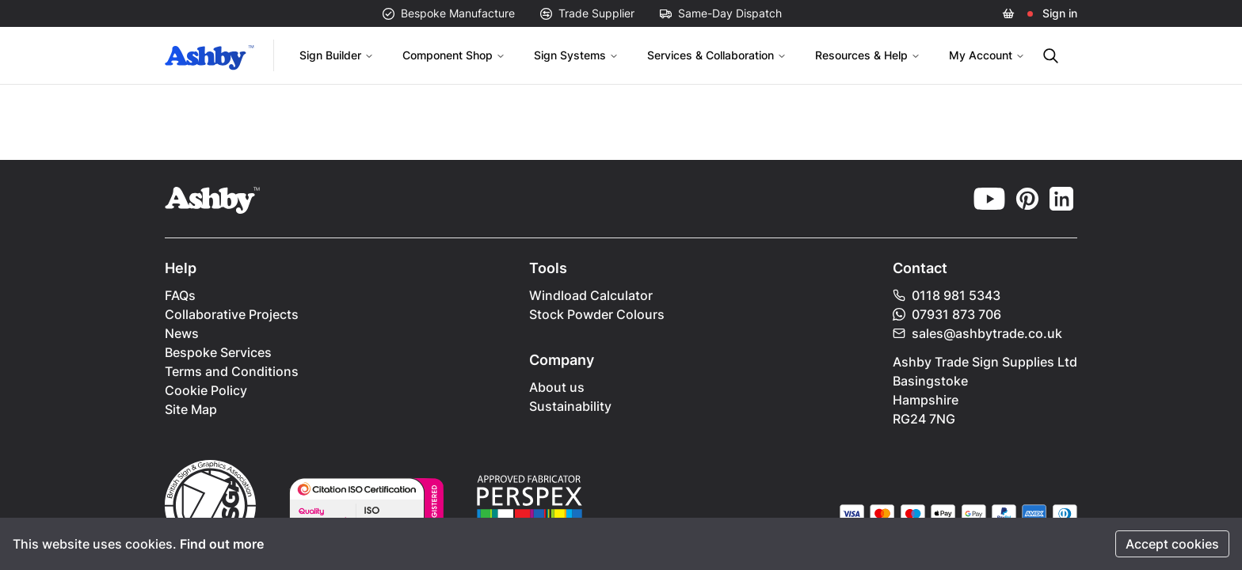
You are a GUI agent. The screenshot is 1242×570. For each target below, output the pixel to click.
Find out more (222, 544)
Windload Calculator (591, 295)
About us (557, 387)
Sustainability (570, 406)
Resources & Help (867, 55)
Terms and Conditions (232, 371)
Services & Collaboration (717, 55)
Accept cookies (1172, 544)
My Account (987, 55)
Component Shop (453, 55)
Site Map (191, 409)
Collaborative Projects (232, 314)
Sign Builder (336, 55)
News (182, 333)
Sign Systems (576, 55)
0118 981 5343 (946, 295)
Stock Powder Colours (597, 314)
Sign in (1059, 13)
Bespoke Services (218, 352)
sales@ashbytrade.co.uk (977, 333)
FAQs (180, 295)
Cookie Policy (206, 390)
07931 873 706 (947, 314)
